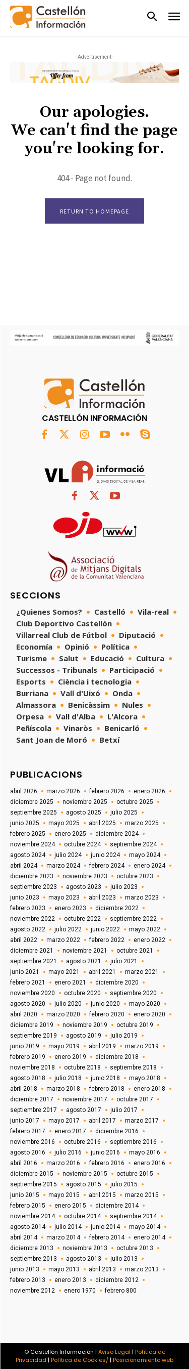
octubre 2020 (82, 993)
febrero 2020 (106, 1014)
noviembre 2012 (32, 1291)
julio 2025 (124, 812)
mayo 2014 (144, 1227)
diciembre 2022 (117, 908)
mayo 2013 (64, 1269)
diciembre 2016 (117, 1131)
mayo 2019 (64, 1046)
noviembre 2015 (84, 1174)
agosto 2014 (27, 1227)
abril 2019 (102, 1046)
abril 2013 (102, 1269)
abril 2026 (23, 791)
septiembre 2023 (33, 887)
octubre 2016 (82, 1142)
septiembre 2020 (133, 993)
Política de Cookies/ (79, 1360)
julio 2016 (68, 1152)
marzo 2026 (63, 791)
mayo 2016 (144, 1152)
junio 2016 (105, 1152)
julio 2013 (124, 1259)
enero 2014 (149, 1237)
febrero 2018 (106, 1089)
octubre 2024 (82, 844)
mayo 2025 (64, 823)
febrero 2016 (106, 1163)
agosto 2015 (83, 1184)
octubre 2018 (82, 1067)
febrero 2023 (27, 908)
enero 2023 (70, 908)
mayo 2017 (64, 1121)
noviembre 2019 (84, 1025)
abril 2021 (102, 972)
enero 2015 (70, 1206)
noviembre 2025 (84, 802)
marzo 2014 (63, 1237)
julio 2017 (124, 1110)
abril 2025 (102, 823)
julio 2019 (124, 1036)
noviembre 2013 (84, 1248)
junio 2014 (105, 1227)
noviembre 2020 (32, 993)
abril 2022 (23, 940)
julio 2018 (68, 1078)
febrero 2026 (106, 791)
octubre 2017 (134, 1099)
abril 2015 (102, 1195)
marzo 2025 (142, 823)
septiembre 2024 (133, 844)
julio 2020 (68, 1004)
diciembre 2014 (117, 1206)
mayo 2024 (144, 855)
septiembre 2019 (33, 1036)
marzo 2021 (142, 972)
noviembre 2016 (32, 1142)
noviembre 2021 (84, 951)
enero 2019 (70, 1057)
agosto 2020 (27, 1004)
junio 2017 (24, 1121)
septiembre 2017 (33, 1110)
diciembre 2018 (117, 1057)
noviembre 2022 (32, 919)
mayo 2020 (144, 1004)
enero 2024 (149, 866)
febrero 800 (121, 1291)
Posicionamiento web (143, 1360)
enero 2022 (149, 940)
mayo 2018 (144, 1078)
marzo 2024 (63, 866)
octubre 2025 (134, 802)
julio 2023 (124, 887)
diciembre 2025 (31, 802)
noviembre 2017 (84, 1099)
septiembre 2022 (133, 919)
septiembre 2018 (133, 1067)
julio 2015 (124, 1184)
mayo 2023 (64, 897)
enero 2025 (70, 834)
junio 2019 (24, 1046)
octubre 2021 (134, 951)
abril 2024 (23, 866)
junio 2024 (105, 855)
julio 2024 (68, 855)
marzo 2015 (142, 1195)
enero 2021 (70, 982)
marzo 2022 (63, 940)
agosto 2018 (27, 1078)
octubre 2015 (134, 1174)
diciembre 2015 (31, 1174)
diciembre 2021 (31, 951)
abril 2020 (23, 1014)
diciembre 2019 (31, 1025)
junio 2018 (105, 1078)
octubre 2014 (82, 1216)
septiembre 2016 (133, 1142)
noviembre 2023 (84, 876)
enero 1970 (80, 1291)
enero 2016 (149, 1163)
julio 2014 (68, 1227)
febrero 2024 (106, 866)
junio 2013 (24, 1269)
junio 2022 (105, 929)
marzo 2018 (63, 1089)
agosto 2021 (83, 961)
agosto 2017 (83, 1110)
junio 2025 (24, 823)
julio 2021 (124, 961)
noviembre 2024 (32, 844)
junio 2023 (24, 897)
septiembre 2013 (33, 1259)
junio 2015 (24, 1195)
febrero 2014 (106, 1237)
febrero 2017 (27, 1131)
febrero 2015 (27, 1206)
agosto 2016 (27, 1152)
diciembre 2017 (31, 1099)
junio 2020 (105, 1004)
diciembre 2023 (31, 876)
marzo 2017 (142, 1121)
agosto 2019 (83, 1036)
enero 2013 (70, 1280)
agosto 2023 (83, 887)
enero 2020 (149, 1014)
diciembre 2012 (117, 1280)
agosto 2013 (83, 1259)
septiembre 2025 (33, 812)
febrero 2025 (27, 834)
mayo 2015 (64, 1195)
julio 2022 (68, 929)
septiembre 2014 (133, 1216)
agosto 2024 (27, 855)
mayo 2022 (144, 929)
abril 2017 (102, 1121)
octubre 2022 (82, 919)
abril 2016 (23, 1163)
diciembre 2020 (117, 982)
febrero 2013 (27, 1280)
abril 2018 (23, 1089)
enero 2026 (149, 791)
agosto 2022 (27, 929)
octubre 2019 (134, 1025)
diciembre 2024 (117, 834)
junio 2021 (24, 972)
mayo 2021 (64, 972)
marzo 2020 (63, 1014)
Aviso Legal (114, 1352)
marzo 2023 (142, 897)
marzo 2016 (63, 1163)
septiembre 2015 (33, 1184)
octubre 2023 (134, 876)
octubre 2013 (134, 1248)
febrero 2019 (27, 1057)
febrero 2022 (106, 940)
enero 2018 (149, 1089)
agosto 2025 (83, 812)
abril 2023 (102, 897)
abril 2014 (23, 1237)
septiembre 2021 (33, 961)
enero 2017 (70, 1131)
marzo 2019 (142, 1046)
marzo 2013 (142, 1269)
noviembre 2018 (32, 1067)
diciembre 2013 (31, 1248)
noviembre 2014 (32, 1216)
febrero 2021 (27, 982)
